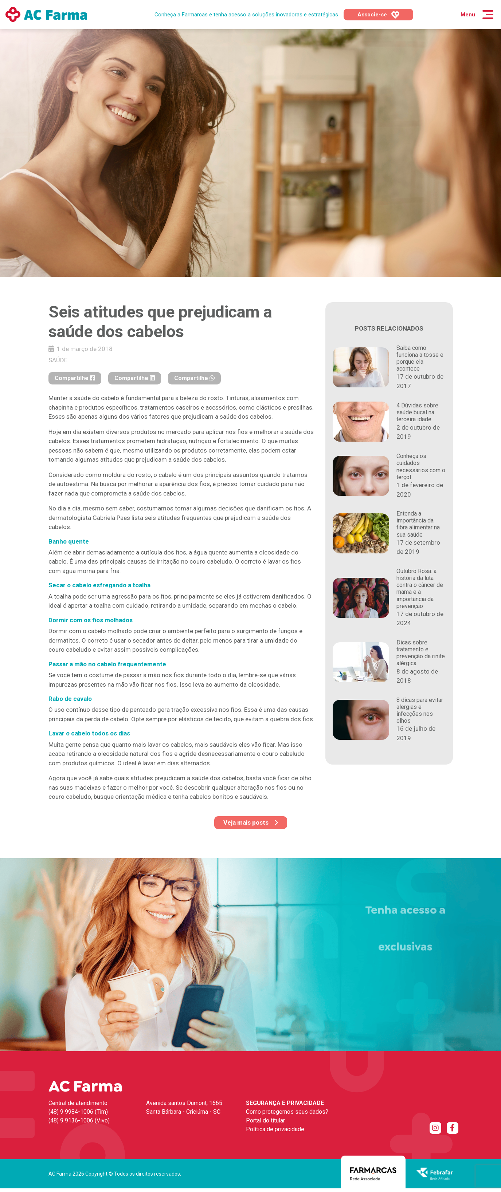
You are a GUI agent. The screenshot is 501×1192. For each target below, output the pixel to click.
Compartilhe (75, 378)
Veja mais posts (250, 822)
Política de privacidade (275, 1129)
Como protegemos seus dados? (287, 1111)
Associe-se (378, 15)
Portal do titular (265, 1120)
